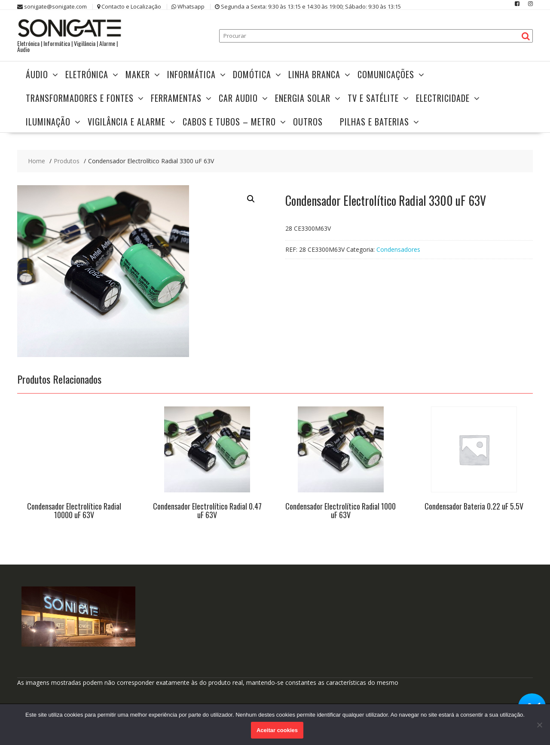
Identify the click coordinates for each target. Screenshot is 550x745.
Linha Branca (314, 74)
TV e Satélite (373, 98)
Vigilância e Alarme (126, 121)
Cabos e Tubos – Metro (229, 121)
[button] (251, 199)
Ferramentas (176, 98)
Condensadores (398, 249)
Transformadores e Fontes (80, 98)
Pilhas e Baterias (374, 121)
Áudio (37, 74)
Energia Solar (302, 98)
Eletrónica (86, 74)
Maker (137, 74)
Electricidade (443, 98)
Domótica (252, 74)
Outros (308, 121)
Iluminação (48, 121)
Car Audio (238, 98)
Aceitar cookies (277, 730)
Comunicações (386, 74)
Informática (191, 74)
